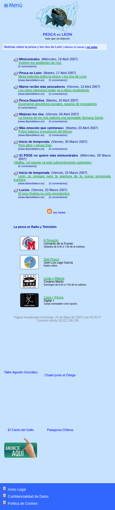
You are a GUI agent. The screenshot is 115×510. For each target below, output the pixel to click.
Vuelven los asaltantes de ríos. (40, 62)
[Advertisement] (51, 471)
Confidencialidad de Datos (28, 496)
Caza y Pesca (53, 297)
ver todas (92, 47)
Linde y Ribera (54, 278)
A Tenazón (51, 240)
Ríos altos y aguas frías (35, 145)
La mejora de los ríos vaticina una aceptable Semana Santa (60, 117)
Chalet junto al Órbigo (60, 375)
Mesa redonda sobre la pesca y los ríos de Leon (52, 76)
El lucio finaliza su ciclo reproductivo (44, 193)
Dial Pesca (51, 259)
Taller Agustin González (21, 372)
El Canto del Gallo (21, 430)
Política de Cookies (23, 504)
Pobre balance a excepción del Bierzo (45, 131)
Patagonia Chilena (60, 430)
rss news (56, 212)
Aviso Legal (17, 489)
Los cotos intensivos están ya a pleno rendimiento (53, 90)
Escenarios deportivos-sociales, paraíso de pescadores (57, 104)
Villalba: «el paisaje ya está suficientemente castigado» (53, 162)
